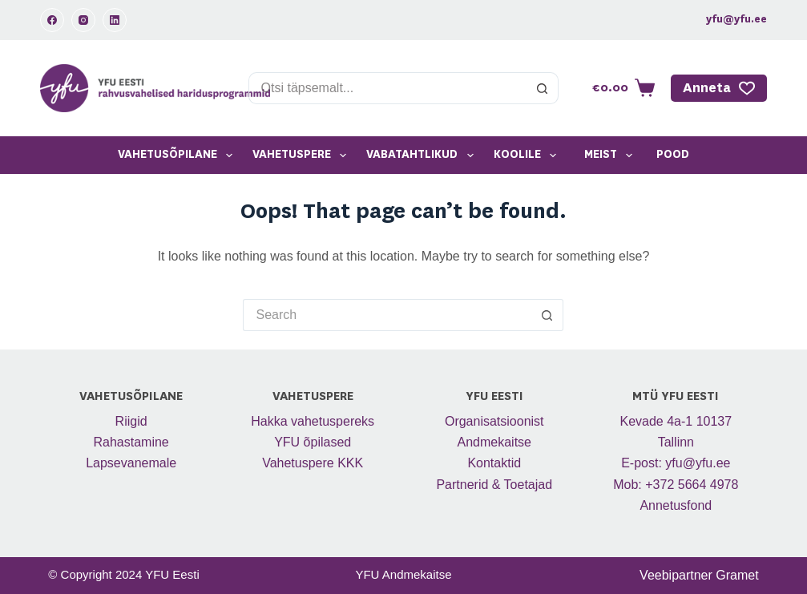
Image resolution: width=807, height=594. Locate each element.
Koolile (528, 155)
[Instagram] (83, 20)
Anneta (719, 88)
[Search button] (543, 88)
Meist (611, 155)
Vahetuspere (302, 155)
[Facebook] (52, 20)
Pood (672, 154)
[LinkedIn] (115, 20)
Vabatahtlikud (422, 155)
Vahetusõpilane (178, 155)
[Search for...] (387, 88)
